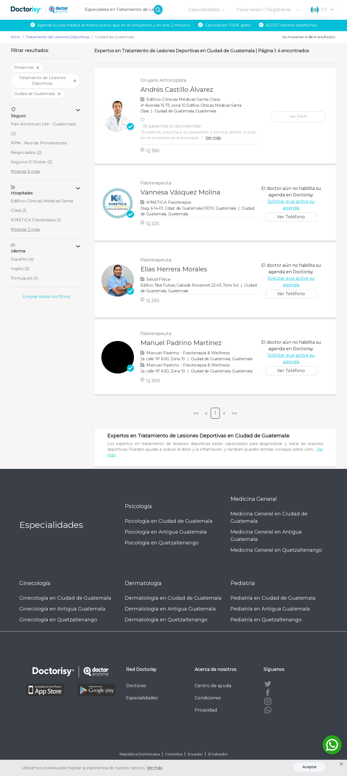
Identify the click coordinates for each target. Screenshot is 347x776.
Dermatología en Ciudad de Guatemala (173, 598)
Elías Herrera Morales (173, 269)
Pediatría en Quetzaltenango (265, 620)
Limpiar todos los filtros (46, 296)
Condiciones (208, 697)
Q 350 (152, 150)
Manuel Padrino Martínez (180, 343)
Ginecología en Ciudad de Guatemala (65, 598)
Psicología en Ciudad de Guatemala (169, 521)
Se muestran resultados (308, 37)
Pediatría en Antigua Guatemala (270, 609)
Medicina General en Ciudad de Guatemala (268, 517)
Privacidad (206, 710)
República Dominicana (140, 754)
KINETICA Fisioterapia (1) (36, 219)
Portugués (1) (24, 278)
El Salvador (218, 754)
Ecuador (196, 754)
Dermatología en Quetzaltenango (166, 620)
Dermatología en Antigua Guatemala (170, 609)
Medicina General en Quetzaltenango (276, 550)
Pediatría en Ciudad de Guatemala (273, 598)
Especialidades (142, 697)
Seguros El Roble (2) (31, 161)
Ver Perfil (298, 116)
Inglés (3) (20, 268)
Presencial (27, 67)
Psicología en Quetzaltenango (161, 543)
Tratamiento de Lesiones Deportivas (48, 80)
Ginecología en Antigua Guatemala (62, 609)
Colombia (174, 754)
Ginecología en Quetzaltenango (58, 620)
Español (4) (22, 259)
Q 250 (152, 300)
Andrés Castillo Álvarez (176, 89)
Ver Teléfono (291, 216)
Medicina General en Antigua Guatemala (266, 535)
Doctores (136, 685)
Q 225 (152, 223)
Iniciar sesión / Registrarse (264, 9)
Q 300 (153, 380)
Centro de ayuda (213, 685)
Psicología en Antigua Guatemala (166, 532)
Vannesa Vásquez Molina (180, 192)
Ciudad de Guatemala (38, 93)
